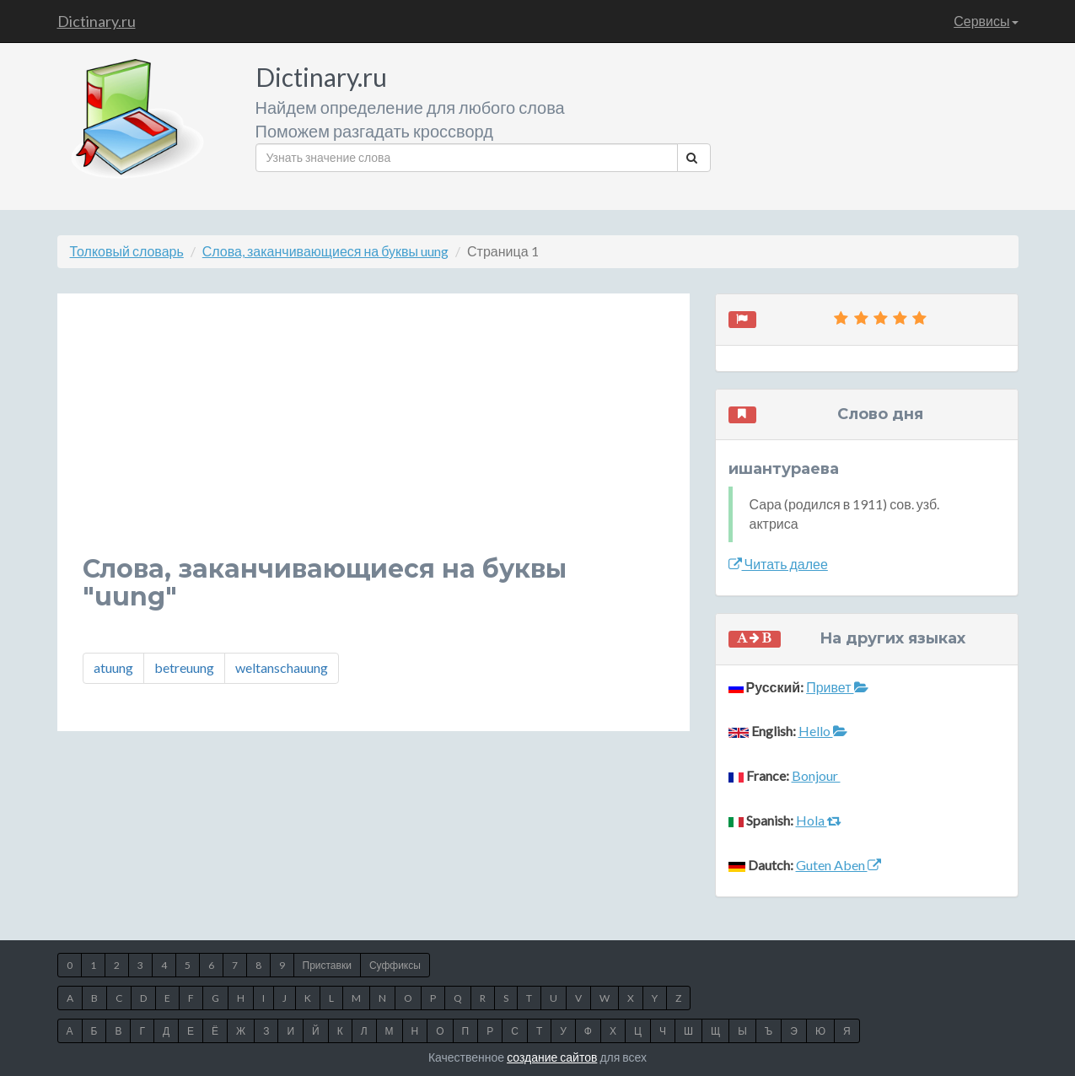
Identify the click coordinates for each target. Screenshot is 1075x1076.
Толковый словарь (127, 251)
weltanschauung (281, 667)
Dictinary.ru (96, 21)
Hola (818, 820)
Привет (837, 687)
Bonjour (816, 775)
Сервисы (986, 21)
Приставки (327, 965)
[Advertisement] (373, 437)
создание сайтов (552, 1057)
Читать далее (778, 564)
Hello (822, 731)
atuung (113, 667)
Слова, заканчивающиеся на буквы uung (325, 251)
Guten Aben (838, 865)
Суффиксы (395, 965)
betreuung (184, 667)
